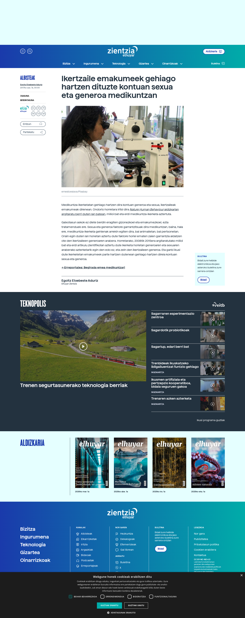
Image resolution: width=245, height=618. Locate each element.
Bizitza (27, 529)
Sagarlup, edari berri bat (170, 347)
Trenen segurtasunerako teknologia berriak (74, 385)
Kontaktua (200, 555)
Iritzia (82, 544)
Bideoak (83, 555)
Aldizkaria (214, 51)
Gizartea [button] (146, 63)
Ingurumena (34, 537)
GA (43, 114)
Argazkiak (84, 550)
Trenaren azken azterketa (171, 398)
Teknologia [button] (121, 63)
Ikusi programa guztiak (211, 420)
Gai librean (124, 550)
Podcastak (85, 560)
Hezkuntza (124, 534)
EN (33, 114)
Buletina (218, 63)
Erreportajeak (87, 566)
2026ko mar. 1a (82, 491)
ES (38, 108)
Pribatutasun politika (206, 544)
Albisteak (27, 77)
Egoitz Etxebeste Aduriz (31, 85)
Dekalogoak (125, 539)
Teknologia (33, 544)
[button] (22, 51)
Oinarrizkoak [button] (172, 63)
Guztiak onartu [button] (109, 605)
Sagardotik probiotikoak (170, 330)
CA (38, 114)
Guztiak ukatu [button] (136, 605)
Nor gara (199, 533)
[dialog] (122, 595)
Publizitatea (201, 539)
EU (33, 108)
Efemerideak (125, 544)
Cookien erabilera (205, 549)
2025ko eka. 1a (198, 491)
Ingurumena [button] (94, 63)
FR (44, 108)
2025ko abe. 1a (121, 491)
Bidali (203, 279)
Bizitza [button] (69, 63)
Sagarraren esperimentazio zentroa (172, 315)
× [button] (241, 575)
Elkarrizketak (86, 539)
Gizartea (30, 552)
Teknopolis (33, 303)
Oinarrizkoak (35, 560)
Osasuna (24, 96)
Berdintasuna (27, 100)
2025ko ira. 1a (159, 491)
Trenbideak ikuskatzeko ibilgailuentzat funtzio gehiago (175, 365)
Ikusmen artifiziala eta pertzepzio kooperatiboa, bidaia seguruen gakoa (171, 383)
